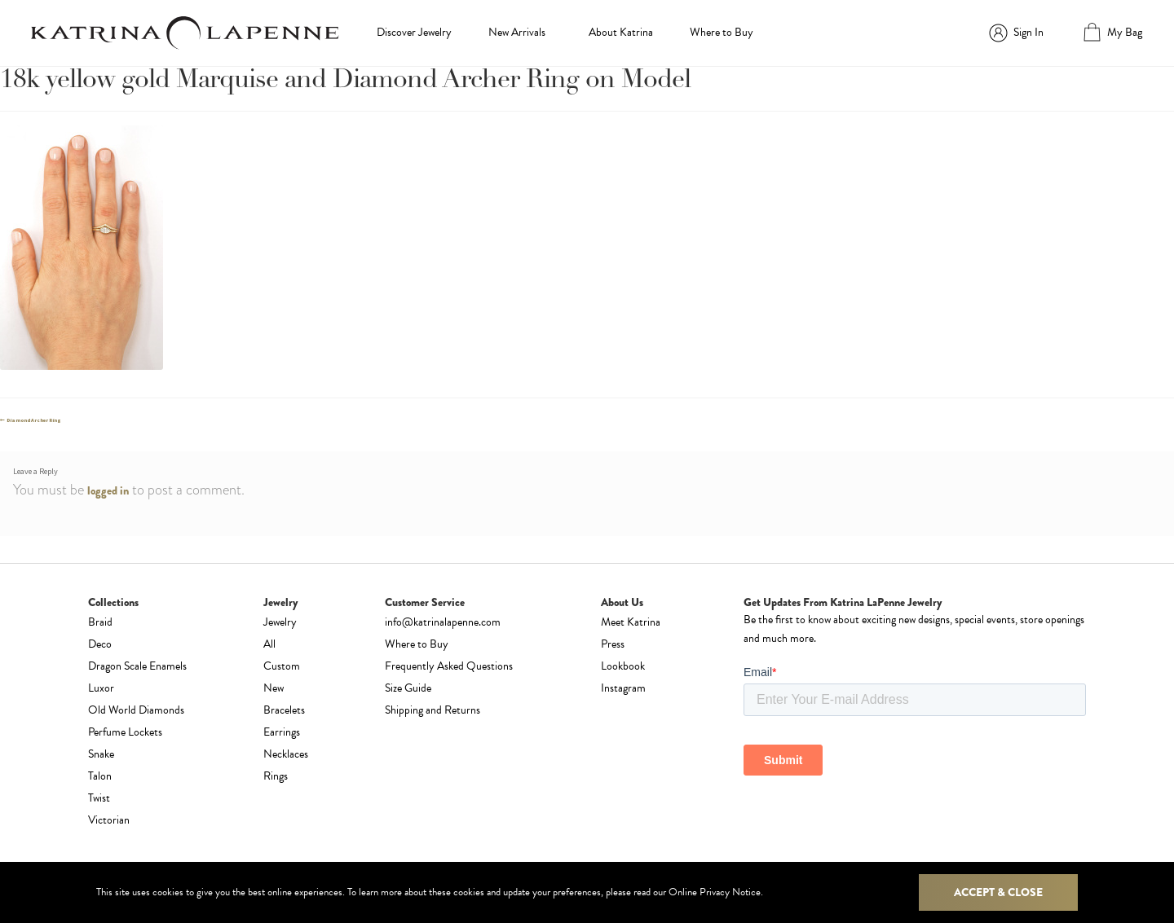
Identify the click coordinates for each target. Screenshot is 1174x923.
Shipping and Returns (432, 710)
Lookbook (623, 666)
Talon (100, 776)
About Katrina (621, 32)
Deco (100, 644)
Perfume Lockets (125, 732)
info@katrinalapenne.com (443, 622)
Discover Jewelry (414, 32)
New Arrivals (516, 32)
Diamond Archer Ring (33, 420)
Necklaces (285, 754)
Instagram (623, 688)
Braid (100, 622)
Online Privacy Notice (715, 892)
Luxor (101, 688)
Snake (101, 754)
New (273, 688)
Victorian (109, 820)
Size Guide (408, 688)
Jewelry (280, 622)
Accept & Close (998, 892)
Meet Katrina (630, 622)
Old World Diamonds (136, 710)
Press (613, 644)
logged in (108, 490)
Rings (275, 776)
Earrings (281, 732)
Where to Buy (721, 32)
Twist (99, 798)
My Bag (1124, 32)
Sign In (1028, 32)
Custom (281, 666)
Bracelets (284, 710)
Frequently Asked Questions (449, 666)
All (269, 644)
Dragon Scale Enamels (137, 666)
